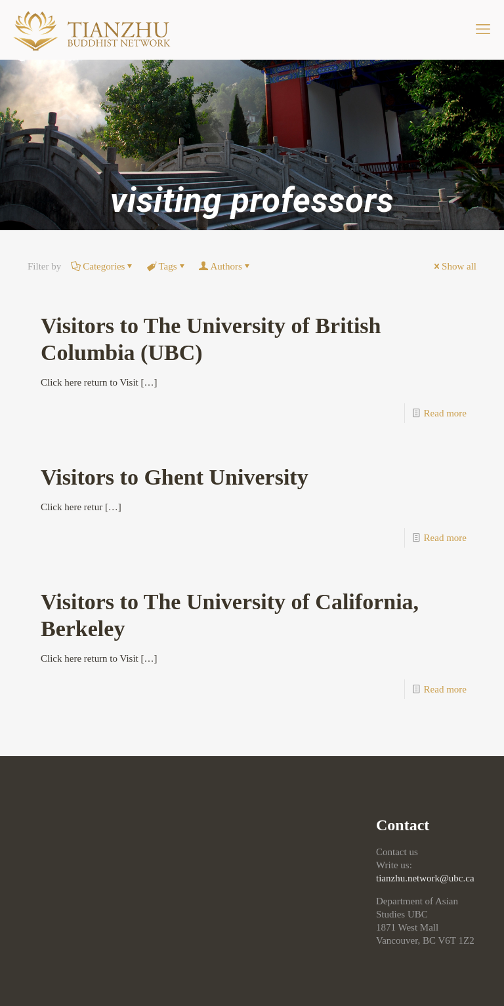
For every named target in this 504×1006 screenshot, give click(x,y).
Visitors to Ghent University (174, 477)
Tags (166, 266)
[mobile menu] (483, 29)
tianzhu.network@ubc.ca (425, 878)
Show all (454, 266)
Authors (225, 266)
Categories (103, 266)
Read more (445, 413)
